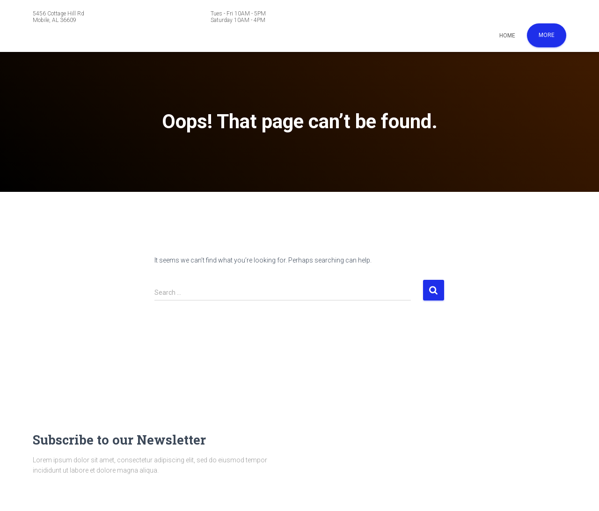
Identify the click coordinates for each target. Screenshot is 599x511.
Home (507, 35)
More (547, 35)
